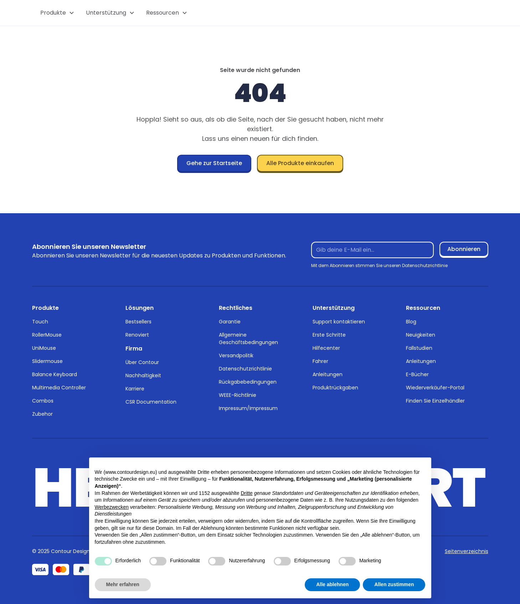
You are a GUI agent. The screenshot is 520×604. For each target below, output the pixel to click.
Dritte (246, 493)
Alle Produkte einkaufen (300, 163)
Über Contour (142, 362)
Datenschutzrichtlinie (245, 368)
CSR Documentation (150, 401)
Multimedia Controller (59, 387)
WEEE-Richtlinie (237, 395)
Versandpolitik (236, 355)
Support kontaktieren (339, 321)
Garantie (230, 321)
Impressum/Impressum (248, 408)
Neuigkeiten (420, 334)
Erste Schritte (329, 334)
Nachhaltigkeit (143, 375)
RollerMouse (47, 334)
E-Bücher (417, 374)
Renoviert (137, 334)
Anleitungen (328, 374)
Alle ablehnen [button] (332, 584)
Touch (40, 321)
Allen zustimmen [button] (394, 584)
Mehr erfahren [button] (122, 584)
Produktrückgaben (335, 387)
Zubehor (42, 414)
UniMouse (44, 348)
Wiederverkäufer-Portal (435, 387)
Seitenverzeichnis (466, 551)
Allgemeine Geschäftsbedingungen (248, 338)
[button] (57, 13)
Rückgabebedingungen (248, 381)
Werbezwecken (112, 507)
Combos (42, 400)
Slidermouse (47, 361)
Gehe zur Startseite (214, 163)
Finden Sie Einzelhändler (435, 400)
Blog (411, 321)
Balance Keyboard (54, 374)
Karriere (134, 388)
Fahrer (320, 361)
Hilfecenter (326, 348)
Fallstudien (419, 348)
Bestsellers (138, 321)
